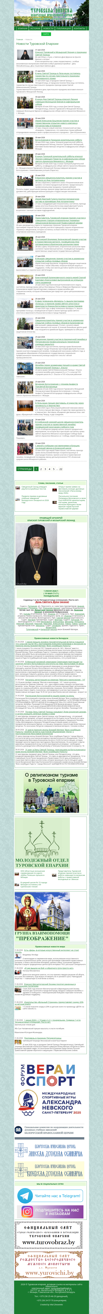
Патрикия (32, 606)
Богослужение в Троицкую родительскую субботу (58, 140)
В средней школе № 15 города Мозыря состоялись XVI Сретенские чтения (34, 884)
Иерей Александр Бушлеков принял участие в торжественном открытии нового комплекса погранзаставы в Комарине (57, 123)
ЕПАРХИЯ (22, 28)
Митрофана (46, 621)
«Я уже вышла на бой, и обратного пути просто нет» (49, 968)
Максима (47, 623)
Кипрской (45, 629)
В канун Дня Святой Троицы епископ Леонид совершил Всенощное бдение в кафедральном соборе (57, 102)
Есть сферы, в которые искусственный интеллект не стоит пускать (46, 951)
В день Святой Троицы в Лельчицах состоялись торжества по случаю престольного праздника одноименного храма (57, 76)
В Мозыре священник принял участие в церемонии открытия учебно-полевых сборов (59, 259)
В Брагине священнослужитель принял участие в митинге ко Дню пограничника (58, 179)
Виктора (59, 619)
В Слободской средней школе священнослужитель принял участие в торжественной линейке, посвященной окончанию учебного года (59, 424)
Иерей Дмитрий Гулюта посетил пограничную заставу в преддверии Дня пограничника (57, 200)
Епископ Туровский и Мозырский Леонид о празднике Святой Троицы (61, 53)
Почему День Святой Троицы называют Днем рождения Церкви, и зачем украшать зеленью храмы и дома (51, 712)
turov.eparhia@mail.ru (61, 1288)
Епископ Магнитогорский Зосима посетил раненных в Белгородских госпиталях (45, 985)
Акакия (80, 606)
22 (60, 469)
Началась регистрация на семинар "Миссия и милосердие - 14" (55, 679)
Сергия (59, 617)
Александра (58, 621)
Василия (29, 623)
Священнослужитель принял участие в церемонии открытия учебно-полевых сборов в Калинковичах (59, 321)
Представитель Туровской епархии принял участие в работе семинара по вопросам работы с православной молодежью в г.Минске (71, 875)
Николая (20, 623)
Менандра (22, 608)
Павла (68, 623)
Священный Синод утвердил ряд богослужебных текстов (34, 487)
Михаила (69, 621)
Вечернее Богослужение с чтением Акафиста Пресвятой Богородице (56, 385)
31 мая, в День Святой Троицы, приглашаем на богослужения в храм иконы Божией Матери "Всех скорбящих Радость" (51, 750)
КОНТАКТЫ (79, 28)
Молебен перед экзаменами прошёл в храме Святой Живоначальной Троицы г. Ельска (60, 366)
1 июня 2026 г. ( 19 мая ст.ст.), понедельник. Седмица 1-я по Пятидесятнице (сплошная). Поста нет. (47, 1021)
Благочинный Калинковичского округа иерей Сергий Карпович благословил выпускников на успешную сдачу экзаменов (60, 280)
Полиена (33, 608)
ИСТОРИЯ (35, 28)
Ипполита (79, 621)
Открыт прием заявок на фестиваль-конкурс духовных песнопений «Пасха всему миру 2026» (71, 489)
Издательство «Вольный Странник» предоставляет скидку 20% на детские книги (48, 1003)
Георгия (82, 623)
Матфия (31, 619)
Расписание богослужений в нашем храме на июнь (49, 695)
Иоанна (51, 614)
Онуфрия (56, 625)
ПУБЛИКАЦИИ (63, 28)
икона (64, 602)
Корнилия (48, 608)
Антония (75, 619)
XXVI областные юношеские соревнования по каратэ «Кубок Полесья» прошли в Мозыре (33, 874)
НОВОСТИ (48, 28)
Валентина (51, 627)
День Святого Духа (47, 602)
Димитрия (40, 610)
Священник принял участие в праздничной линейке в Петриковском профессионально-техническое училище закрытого (61, 342)
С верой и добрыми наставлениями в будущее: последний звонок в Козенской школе (57, 446)
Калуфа (27, 614)
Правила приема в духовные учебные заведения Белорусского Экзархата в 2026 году (35, 499)
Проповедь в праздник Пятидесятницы (42, 1038)
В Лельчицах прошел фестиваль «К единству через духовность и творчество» (59, 404)
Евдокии (78, 610)
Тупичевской (32, 629)
